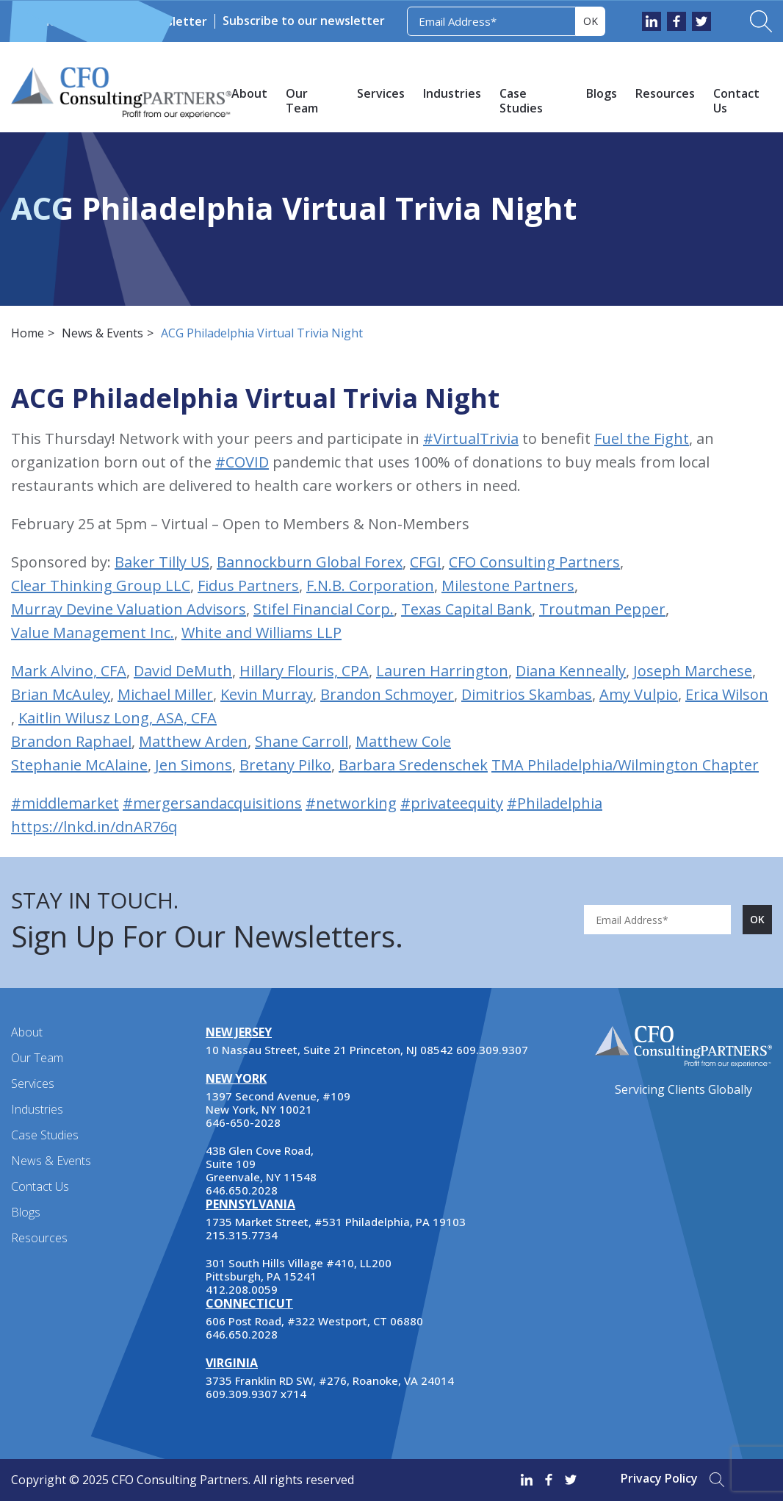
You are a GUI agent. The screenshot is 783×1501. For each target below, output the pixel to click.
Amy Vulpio (638, 694)
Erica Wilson (726, 694)
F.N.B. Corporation (370, 585)
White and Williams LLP (261, 632)
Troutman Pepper (602, 609)
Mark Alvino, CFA (68, 671)
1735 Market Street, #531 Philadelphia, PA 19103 (336, 1221)
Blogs (601, 93)
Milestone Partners (507, 585)
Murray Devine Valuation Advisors (128, 609)
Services (381, 93)
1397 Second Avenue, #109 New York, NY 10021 (278, 1102)
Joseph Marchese (692, 671)
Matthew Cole (403, 741)
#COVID (242, 462)
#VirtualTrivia (471, 438)
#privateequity (451, 803)
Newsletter (174, 21)
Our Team (302, 100)
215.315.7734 (242, 1235)
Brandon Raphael (71, 741)
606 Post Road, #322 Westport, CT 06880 (314, 1321)
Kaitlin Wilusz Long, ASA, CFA (117, 718)
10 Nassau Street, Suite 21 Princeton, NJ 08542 (329, 1049)
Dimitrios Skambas (526, 694)
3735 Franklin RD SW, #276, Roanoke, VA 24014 (330, 1380)
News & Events (83, 21)
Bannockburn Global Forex (310, 562)
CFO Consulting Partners (534, 562)
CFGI (425, 562)
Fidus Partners (248, 585)
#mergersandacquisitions (212, 803)
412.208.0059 (242, 1289)
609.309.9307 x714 (256, 1393)
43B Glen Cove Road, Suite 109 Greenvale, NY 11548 (261, 1163)
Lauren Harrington (442, 671)
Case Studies (521, 100)
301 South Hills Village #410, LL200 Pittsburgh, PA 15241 (299, 1269)
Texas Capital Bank (466, 609)
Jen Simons (193, 765)
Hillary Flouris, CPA (304, 671)
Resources (665, 93)
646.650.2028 (242, 1190)
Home (27, 333)
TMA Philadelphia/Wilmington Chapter (625, 765)
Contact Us (736, 100)
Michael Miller (165, 694)
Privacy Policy (659, 1478)
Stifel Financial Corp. (323, 609)
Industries (452, 93)
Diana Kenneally (571, 671)
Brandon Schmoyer (387, 694)
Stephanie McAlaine (79, 765)
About (249, 93)
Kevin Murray (266, 694)
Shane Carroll (301, 741)
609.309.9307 (492, 1049)
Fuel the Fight (641, 438)
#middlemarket (65, 803)
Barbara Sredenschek (413, 765)
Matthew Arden (193, 741)
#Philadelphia (554, 803)
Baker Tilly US (162, 562)
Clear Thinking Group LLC (100, 585)
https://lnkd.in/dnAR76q (94, 827)
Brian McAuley (60, 694)
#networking (351, 803)
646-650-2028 (243, 1122)
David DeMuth (183, 671)
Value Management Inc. (92, 632)
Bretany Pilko (285, 765)
